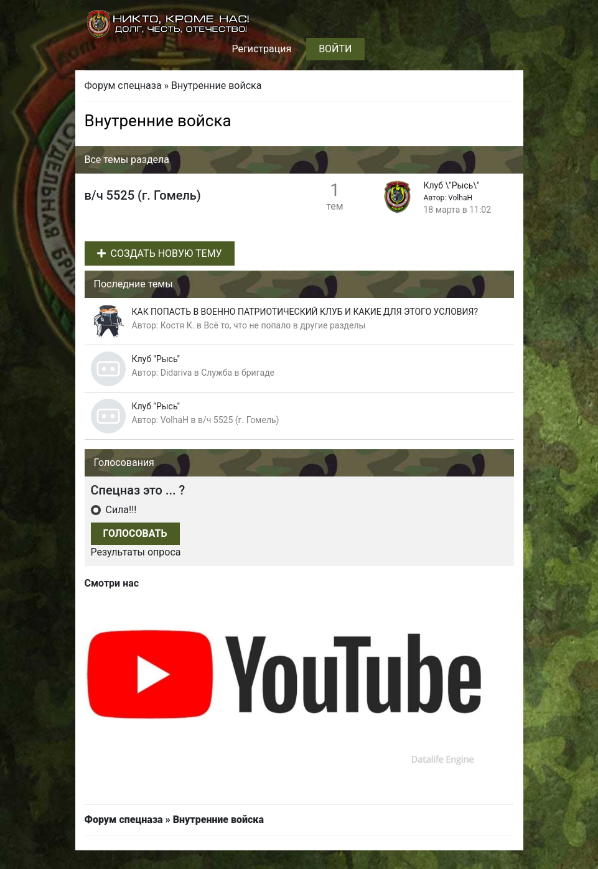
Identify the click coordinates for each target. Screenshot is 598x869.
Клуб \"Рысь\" (452, 185)
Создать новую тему (159, 253)
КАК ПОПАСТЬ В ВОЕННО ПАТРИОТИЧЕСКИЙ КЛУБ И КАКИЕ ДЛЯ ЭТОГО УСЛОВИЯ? (305, 312)
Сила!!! (120, 510)
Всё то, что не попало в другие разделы (284, 325)
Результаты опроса (136, 552)
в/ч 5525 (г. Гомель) (238, 420)
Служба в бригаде (237, 373)
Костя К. (178, 325)
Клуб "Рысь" (156, 359)
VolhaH (460, 197)
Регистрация (261, 49)
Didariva (176, 373)
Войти (335, 49)
